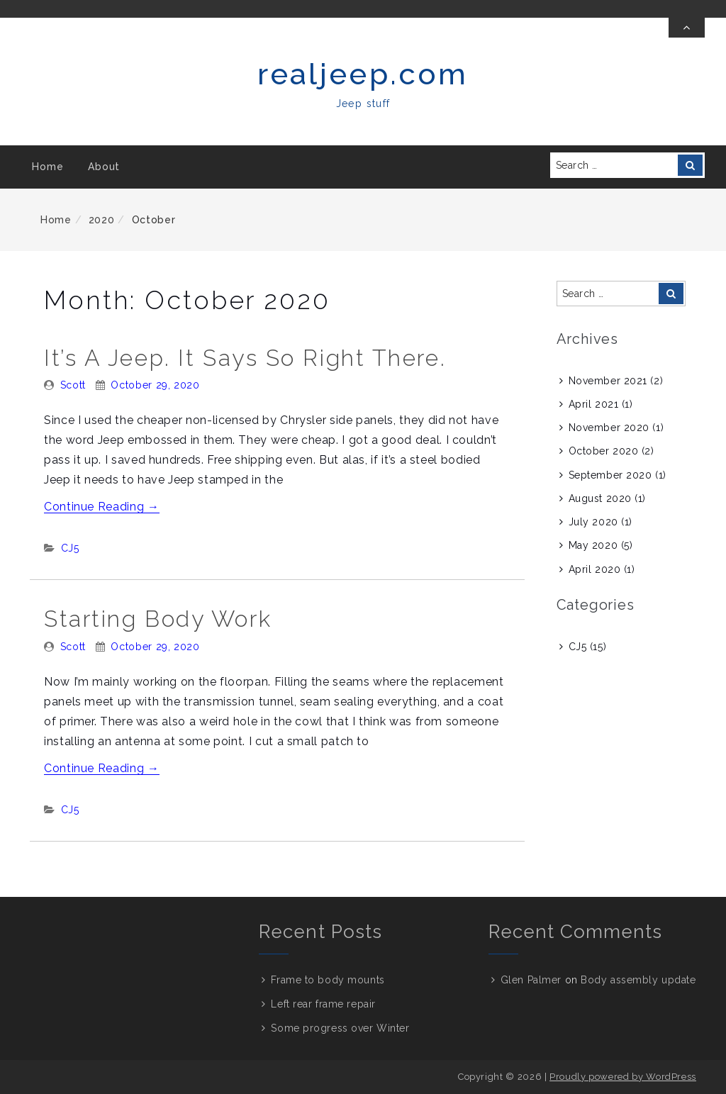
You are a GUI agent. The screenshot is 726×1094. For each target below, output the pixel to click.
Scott (73, 385)
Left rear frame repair (323, 1004)
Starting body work (158, 618)
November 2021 (608, 380)
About (104, 166)
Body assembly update (638, 980)
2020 (102, 219)
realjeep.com (362, 74)
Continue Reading (102, 506)
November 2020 (609, 427)
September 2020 (610, 475)
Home (47, 166)
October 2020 (604, 451)
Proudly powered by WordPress (622, 1076)
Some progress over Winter (340, 1028)
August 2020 (600, 498)
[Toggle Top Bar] (687, 28)
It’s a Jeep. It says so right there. (245, 358)
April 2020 (595, 569)
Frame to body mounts (327, 980)
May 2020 (593, 545)
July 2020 (593, 522)
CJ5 (70, 548)
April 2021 (594, 404)
